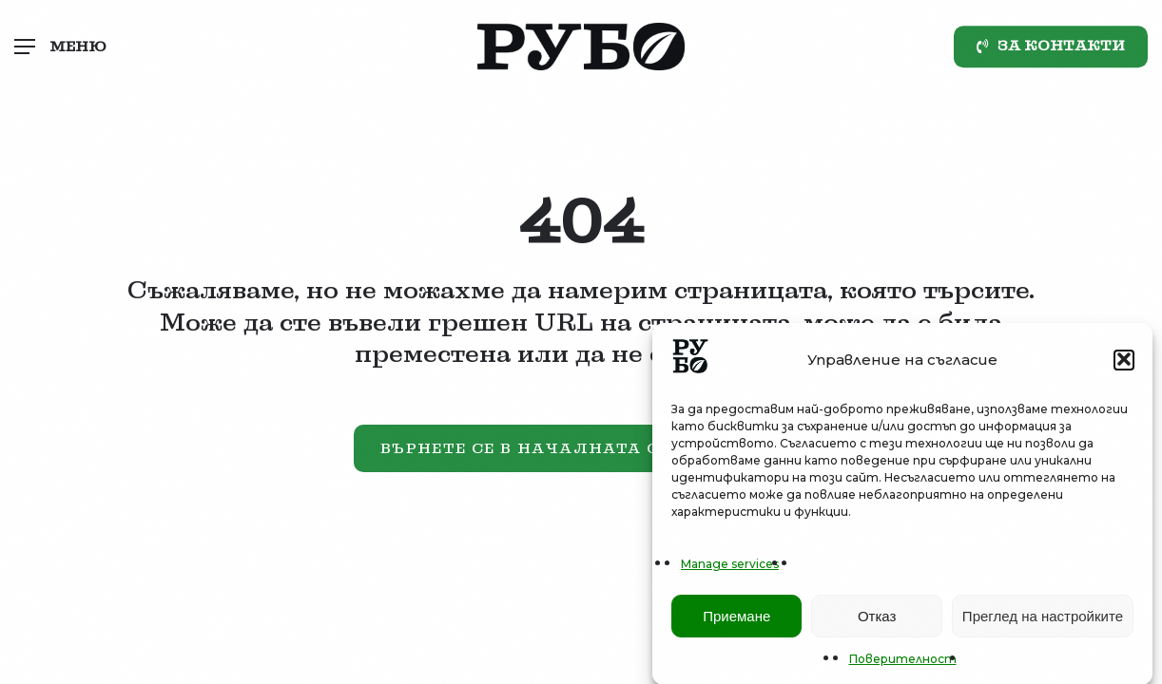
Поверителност (903, 663)
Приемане (736, 619)
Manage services (730, 567)
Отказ (877, 619)
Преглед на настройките (1042, 619)
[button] (1123, 362)
